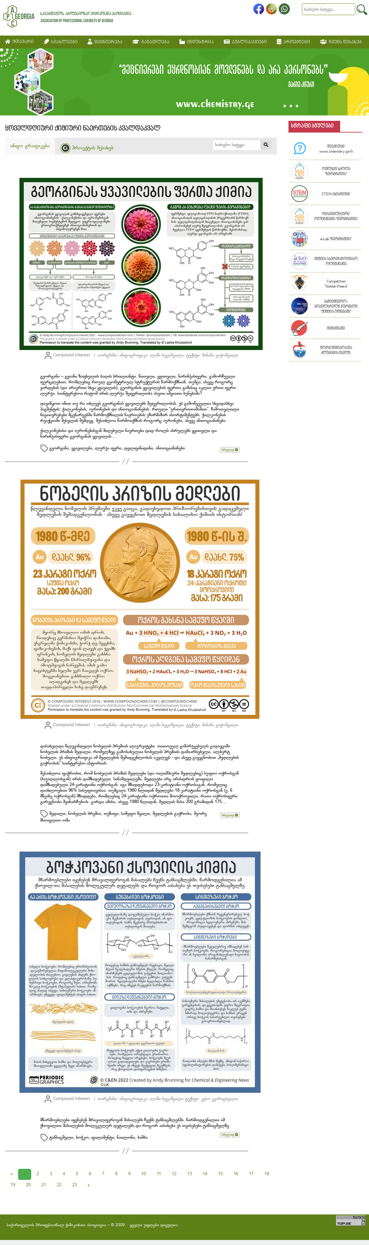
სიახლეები (60, 42)
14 (205, 1174)
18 (266, 1174)
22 (59, 1185)
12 (174, 1174)
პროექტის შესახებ (86, 148)
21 (43, 1185)
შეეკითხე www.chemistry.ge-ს (336, 149)
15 (220, 1174)
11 (159, 1174)
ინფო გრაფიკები (30, 146)
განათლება (151, 42)
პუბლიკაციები (245, 42)
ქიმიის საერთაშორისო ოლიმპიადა (336, 262)
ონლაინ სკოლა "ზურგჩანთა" (336, 172)
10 (143, 1174)
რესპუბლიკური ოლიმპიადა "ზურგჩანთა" (336, 217)
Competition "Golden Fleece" (336, 284)
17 (251, 1174)
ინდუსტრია (196, 42)
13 (189, 1174)
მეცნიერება (105, 42)
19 (12, 1185)
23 (74, 1185)
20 (28, 1185)
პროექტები (293, 42)
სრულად (230, 450)
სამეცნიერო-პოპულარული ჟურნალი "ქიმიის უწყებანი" (336, 306)
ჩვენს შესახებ (341, 42)
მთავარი (19, 42)
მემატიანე (336, 328)
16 (235, 1174)
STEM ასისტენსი (335, 194)
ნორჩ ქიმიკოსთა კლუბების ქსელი (336, 351)
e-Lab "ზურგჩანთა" (336, 239)
